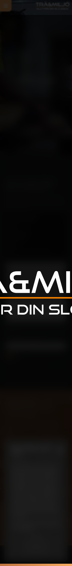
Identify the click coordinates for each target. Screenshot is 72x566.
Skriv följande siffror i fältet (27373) (23, 339)
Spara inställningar (36, 544)
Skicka (12, 355)
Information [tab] (19, 460)
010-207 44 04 (19, 240)
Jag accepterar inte (36, 551)
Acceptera (36, 537)
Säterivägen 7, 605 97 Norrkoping (29, 251)
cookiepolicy (26, 528)
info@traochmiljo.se (22, 229)
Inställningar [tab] (46, 460)
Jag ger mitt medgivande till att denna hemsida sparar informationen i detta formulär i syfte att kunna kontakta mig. (36, 329)
